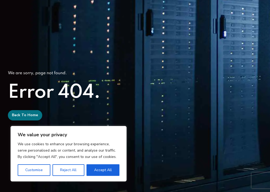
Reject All (68, 169)
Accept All (103, 169)
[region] (69, 153)
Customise (34, 169)
